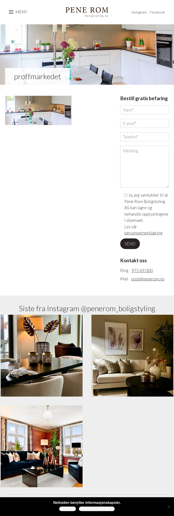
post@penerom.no (147, 278)
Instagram (139, 12)
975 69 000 (142, 270)
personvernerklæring (143, 232)
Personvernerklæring (96, 509)
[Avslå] (168, 506)
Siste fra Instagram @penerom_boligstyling (87, 308)
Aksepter (68, 509)
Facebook (157, 12)
